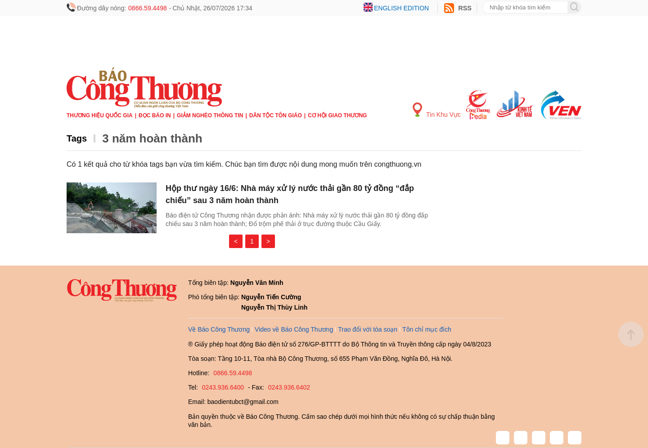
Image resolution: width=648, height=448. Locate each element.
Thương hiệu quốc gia (100, 115)
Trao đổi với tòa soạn (367, 329)
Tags (77, 138)
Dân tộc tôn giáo (275, 115)
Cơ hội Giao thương (337, 115)
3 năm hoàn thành (152, 138)
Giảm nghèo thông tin (210, 115)
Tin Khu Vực (437, 110)
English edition (401, 8)
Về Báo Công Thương (219, 329)
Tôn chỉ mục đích (426, 329)
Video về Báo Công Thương (294, 329)
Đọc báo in (155, 115)
